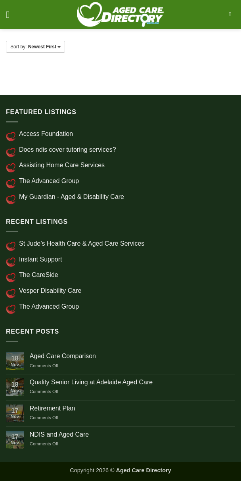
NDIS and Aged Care (59, 434)
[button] (10, 14)
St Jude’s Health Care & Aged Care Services (81, 243)
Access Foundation (46, 133)
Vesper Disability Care (50, 290)
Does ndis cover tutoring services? (67, 149)
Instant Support (40, 259)
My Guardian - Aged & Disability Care (71, 196)
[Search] (232, 14)
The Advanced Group (49, 181)
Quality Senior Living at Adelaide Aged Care (91, 382)
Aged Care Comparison (63, 356)
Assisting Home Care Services (62, 165)
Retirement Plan (52, 408)
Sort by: (35, 47)
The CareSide (38, 274)
